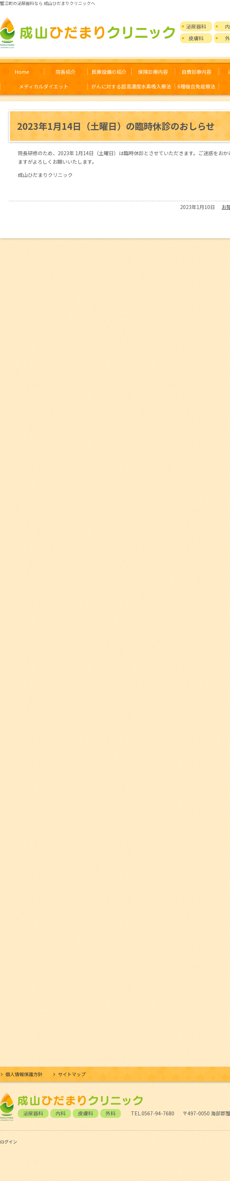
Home (22, 71)
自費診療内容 (196, 71)
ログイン (8, 1142)
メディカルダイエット (43, 86)
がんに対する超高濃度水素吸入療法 (131, 86)
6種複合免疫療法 (196, 86)
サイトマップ (72, 1074)
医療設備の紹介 (109, 71)
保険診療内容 (153, 71)
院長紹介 (66, 71)
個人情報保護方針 (23, 1074)
